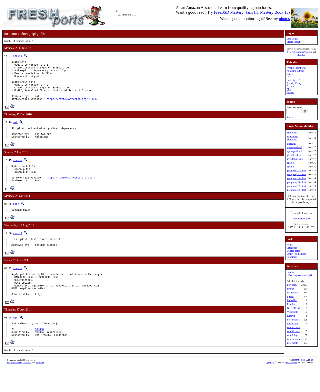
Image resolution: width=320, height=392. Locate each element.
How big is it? (293, 80)
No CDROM (293, 308)
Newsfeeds (292, 256)
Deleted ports (293, 250)
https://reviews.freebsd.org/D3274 (71, 191)
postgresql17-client (296, 186)
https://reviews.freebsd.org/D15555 (72, 107)
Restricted (292, 304)
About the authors (295, 70)
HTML (297, 385)
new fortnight (293, 339)
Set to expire (293, 319)
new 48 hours (293, 331)
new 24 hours (293, 327)
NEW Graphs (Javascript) (299, 275)
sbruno (17, 56)
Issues (289, 74)
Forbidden (292, 300)
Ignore (290, 296)
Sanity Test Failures (296, 253)
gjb (15, 339)
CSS (303, 385)
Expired (291, 315)
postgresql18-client (296, 189)
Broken (290, 288)
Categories (292, 247)
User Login (292, 38)
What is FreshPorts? (296, 67)
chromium (292, 132)
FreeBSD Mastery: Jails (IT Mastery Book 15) (252, 12)
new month (292, 342)
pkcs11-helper (294, 155)
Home (289, 244)
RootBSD (302, 55)
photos (284, 18)
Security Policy (294, 83)
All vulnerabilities (301, 218)
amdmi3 (17, 248)
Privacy (290, 86)
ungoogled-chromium (292, 138)
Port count (292, 284)
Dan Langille (291, 387)
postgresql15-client (296, 178)
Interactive (292, 323)
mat (15, 131)
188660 (39, 353)
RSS (311, 385)
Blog (289, 89)
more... (290, 117)
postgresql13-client (296, 170)
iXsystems (307, 52)
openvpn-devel (294, 147)
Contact (290, 92)
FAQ (289, 77)
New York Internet (294, 52)
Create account (294, 41)
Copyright (270, 387)
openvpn (291, 143)
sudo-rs (290, 162)
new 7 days (292, 335)
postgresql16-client (296, 182)
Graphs (290, 272)
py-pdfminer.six (295, 158)
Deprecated (292, 292)
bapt (16, 218)
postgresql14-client (296, 174)
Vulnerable (292, 312)
